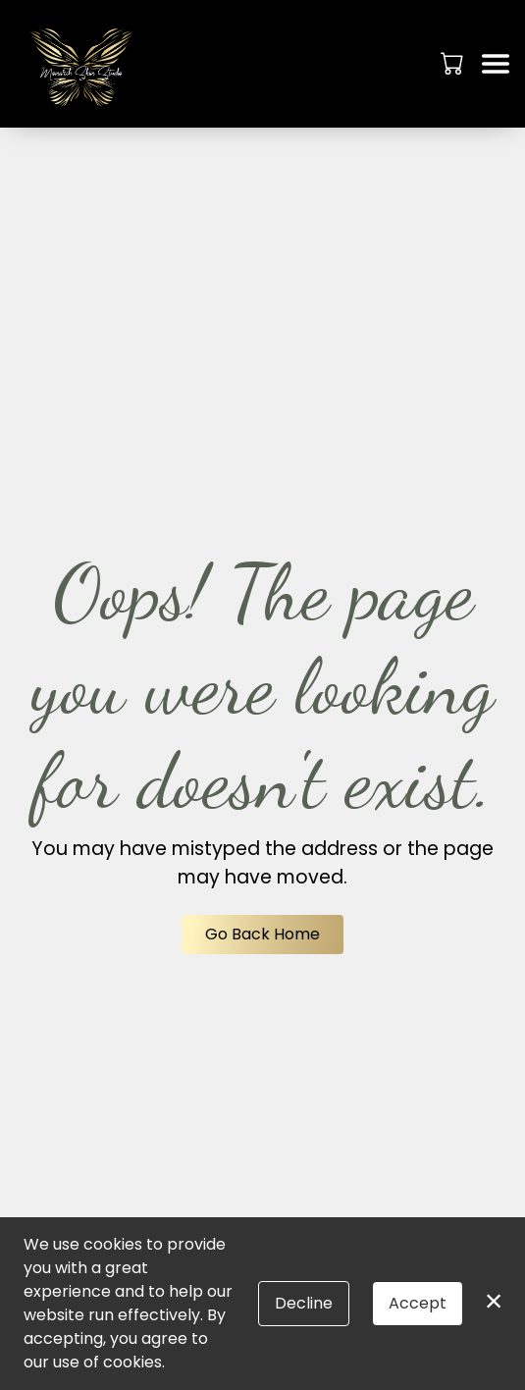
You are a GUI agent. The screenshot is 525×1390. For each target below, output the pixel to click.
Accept (417, 1303)
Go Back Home (262, 934)
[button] (454, 63)
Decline (304, 1303)
